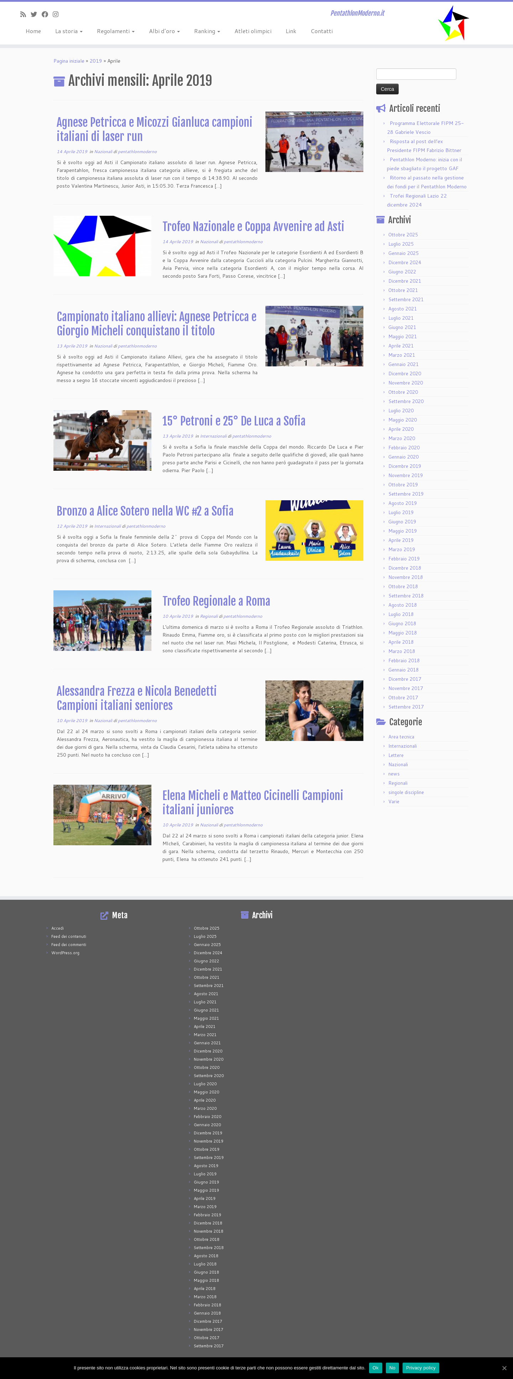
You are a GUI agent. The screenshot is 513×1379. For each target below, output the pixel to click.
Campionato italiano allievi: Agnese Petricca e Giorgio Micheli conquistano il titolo (156, 324)
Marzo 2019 (401, 549)
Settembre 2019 (406, 494)
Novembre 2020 (405, 383)
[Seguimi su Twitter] (36, 14)
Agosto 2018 (402, 605)
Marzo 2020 (401, 438)
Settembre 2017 (406, 707)
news (394, 774)
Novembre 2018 (405, 577)
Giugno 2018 (402, 623)
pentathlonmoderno (137, 151)
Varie (393, 801)
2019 (95, 60)
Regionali (209, 616)
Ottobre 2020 (403, 392)
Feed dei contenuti (68, 936)
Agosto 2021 (402, 308)
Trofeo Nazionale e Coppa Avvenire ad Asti (253, 227)
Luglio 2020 (401, 410)
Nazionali (103, 151)
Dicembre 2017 (404, 679)
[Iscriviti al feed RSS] (25, 14)
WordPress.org (65, 953)
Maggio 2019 (402, 531)
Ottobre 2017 (403, 697)
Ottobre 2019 (403, 484)
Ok (376, 1367)
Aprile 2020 (401, 429)
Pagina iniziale (68, 60)
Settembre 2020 (406, 401)
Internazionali (214, 436)
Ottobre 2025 (403, 234)
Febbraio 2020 (404, 447)
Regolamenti (116, 31)
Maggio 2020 (402, 420)
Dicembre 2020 (404, 373)
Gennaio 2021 (403, 364)
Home (33, 31)
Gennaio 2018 (403, 670)
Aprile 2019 (401, 540)
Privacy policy (421, 1367)
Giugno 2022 (402, 271)
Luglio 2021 (401, 318)
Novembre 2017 (405, 688)
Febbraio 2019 (404, 558)
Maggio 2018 (402, 633)
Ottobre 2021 (403, 290)
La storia (69, 31)
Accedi (57, 928)
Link (291, 31)
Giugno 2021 (402, 327)
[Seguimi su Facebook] (47, 14)
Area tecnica (401, 736)
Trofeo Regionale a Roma (216, 601)
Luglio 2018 (401, 614)
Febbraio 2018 (404, 660)
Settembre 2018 (406, 595)
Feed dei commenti (68, 944)
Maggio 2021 (402, 336)
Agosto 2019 (402, 503)
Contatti (322, 31)
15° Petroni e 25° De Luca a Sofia (234, 421)
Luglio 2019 (401, 512)
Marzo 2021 (401, 355)
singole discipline (406, 792)
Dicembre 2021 (404, 281)
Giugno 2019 (402, 521)
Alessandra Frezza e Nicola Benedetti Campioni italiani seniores (137, 698)
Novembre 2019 (405, 475)
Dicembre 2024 (404, 262)
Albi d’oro (164, 31)
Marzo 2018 (401, 651)
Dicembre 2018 (404, 568)
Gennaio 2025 (403, 253)
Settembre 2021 (406, 299)
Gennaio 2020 (403, 457)
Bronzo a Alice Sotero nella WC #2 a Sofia (145, 511)
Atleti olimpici (252, 31)
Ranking (207, 31)
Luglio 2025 (401, 244)
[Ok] (504, 1368)
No (392, 1367)
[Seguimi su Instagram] (58, 14)
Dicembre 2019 (404, 466)
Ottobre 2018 (403, 586)
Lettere (396, 755)
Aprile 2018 (401, 642)
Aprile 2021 (401, 346)
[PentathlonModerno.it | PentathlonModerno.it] (454, 23)
